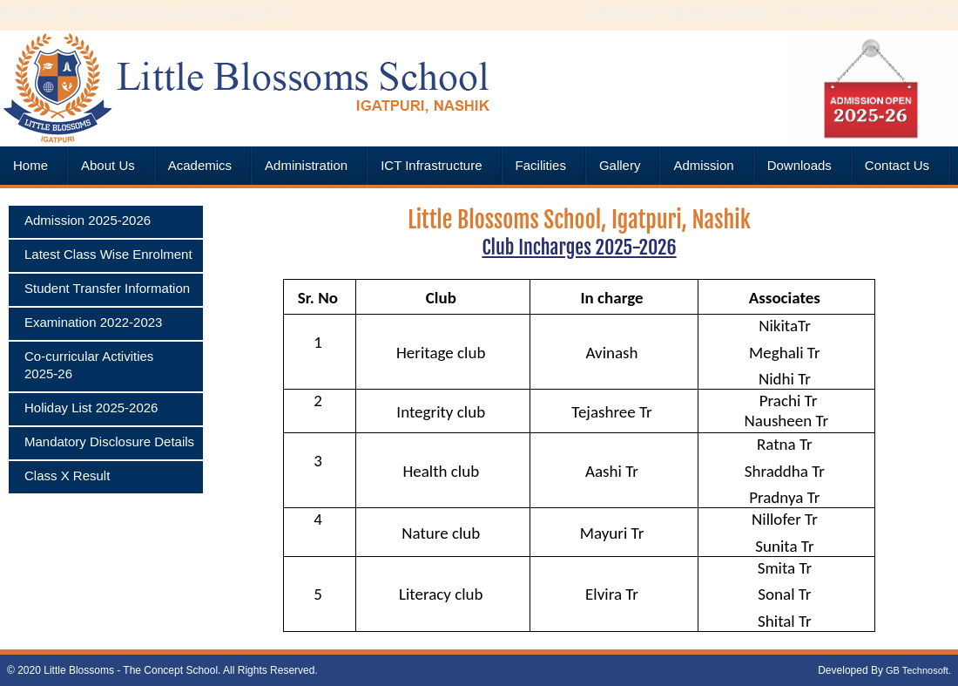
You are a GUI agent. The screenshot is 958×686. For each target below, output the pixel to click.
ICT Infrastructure (431, 165)
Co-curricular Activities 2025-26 (88, 365)
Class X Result (67, 475)
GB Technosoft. (917, 670)
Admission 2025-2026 (87, 220)
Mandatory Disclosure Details (109, 441)
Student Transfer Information (107, 288)
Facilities (541, 165)
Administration (306, 165)
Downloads (799, 165)
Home (30, 165)
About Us (108, 165)
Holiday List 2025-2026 (91, 407)
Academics (200, 165)
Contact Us (897, 165)
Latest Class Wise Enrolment (108, 254)
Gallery (620, 165)
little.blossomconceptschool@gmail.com (176, 12)
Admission (703, 165)
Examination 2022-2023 (93, 322)
